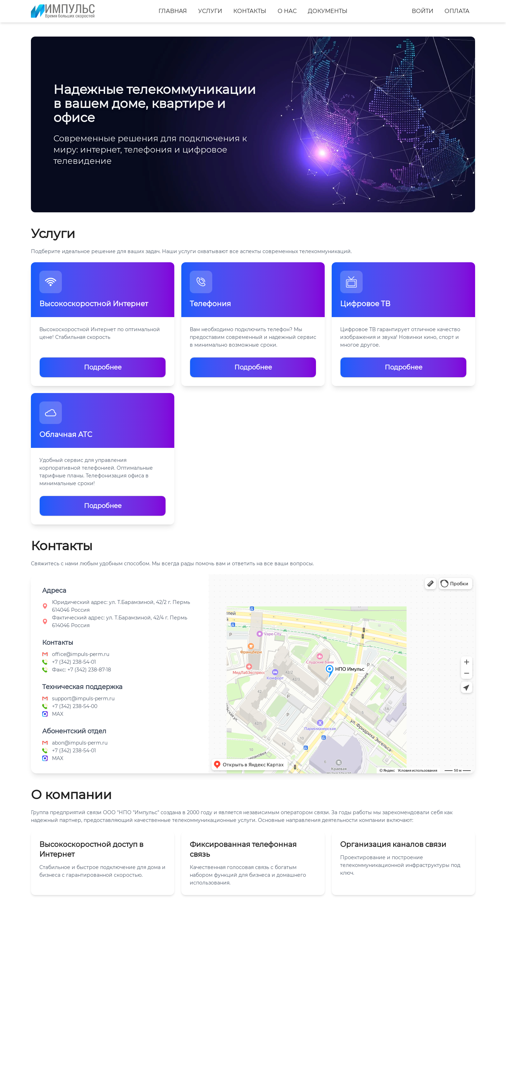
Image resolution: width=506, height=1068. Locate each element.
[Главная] (63, 11)
